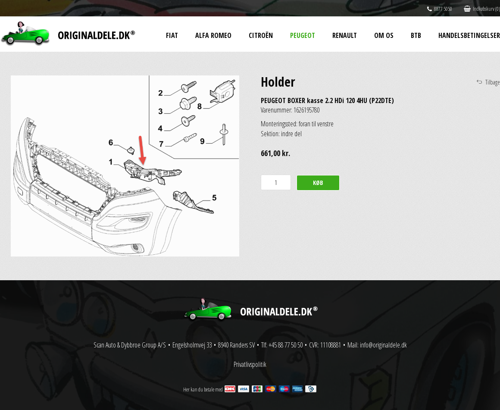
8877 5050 (439, 9)
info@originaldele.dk (383, 345)
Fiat (172, 35)
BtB (416, 35)
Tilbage (492, 82)
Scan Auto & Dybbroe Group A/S (130, 345)
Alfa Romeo (213, 35)
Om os (384, 35)
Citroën (261, 35)
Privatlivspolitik (250, 364)
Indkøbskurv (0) (482, 9)
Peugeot (302, 35)
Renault (344, 35)
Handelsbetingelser (469, 35)
